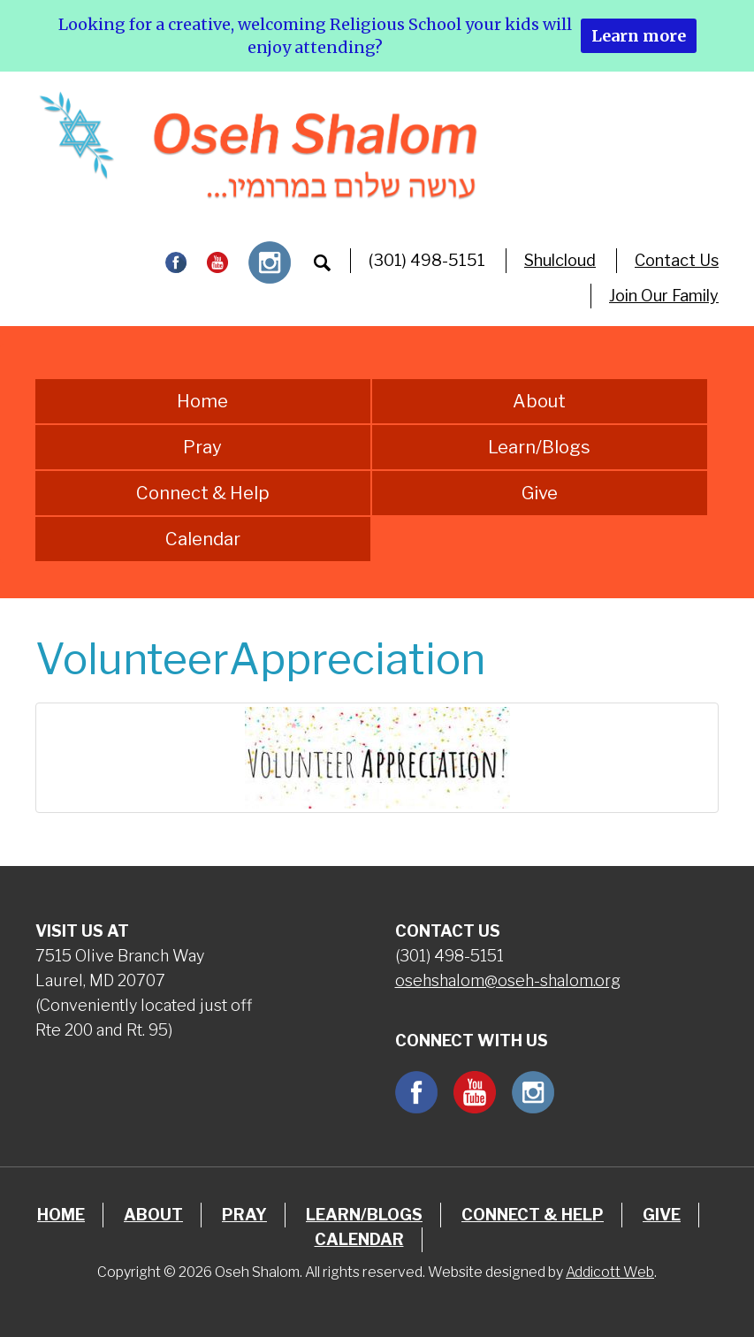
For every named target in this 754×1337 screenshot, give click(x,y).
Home (202, 401)
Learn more (638, 36)
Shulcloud (560, 260)
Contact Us (677, 260)
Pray (202, 447)
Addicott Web (610, 1272)
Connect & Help (203, 493)
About (539, 401)
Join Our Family (664, 295)
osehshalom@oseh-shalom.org (508, 980)
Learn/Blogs (539, 447)
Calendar (202, 539)
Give (540, 493)
